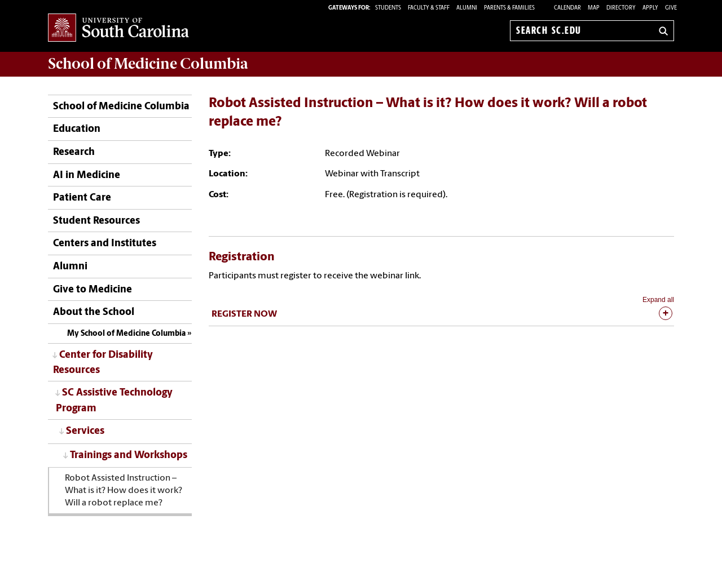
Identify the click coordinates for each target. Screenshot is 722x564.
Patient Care (82, 198)
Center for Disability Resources (103, 363)
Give (671, 8)
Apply (650, 8)
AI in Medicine (86, 175)
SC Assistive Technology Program (114, 401)
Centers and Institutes (104, 243)
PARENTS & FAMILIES (509, 8)
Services (85, 431)
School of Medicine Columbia (148, 63)
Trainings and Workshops (128, 455)
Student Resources (96, 221)
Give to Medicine (92, 290)
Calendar (567, 8)
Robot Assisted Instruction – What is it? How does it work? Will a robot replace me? (123, 491)
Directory (621, 8)
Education (76, 129)
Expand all (658, 300)
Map (594, 8)
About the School (93, 312)
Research (74, 152)
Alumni (70, 266)
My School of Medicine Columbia (126, 334)
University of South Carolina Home (118, 28)
